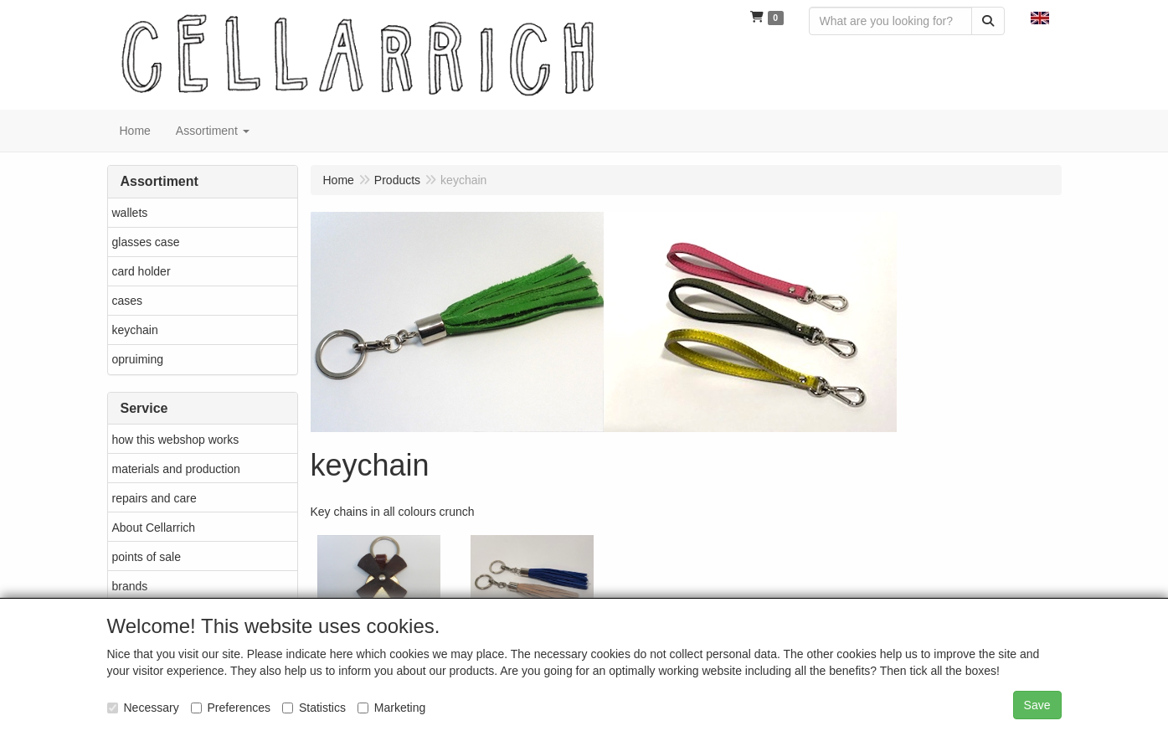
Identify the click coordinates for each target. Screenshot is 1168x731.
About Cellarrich (154, 527)
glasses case (146, 242)
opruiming (137, 359)
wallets (130, 212)
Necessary (143, 707)
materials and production (176, 469)
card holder (141, 271)
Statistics (314, 707)
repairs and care (154, 498)
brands (130, 586)
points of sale (147, 557)
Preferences (230, 707)
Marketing (391, 707)
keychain (135, 330)
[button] (1040, 16)
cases (127, 300)
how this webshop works (175, 439)
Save (1037, 705)
